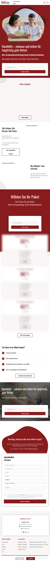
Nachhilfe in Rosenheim (34, 529)
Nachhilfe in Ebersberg (22, 531)
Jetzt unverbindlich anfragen (10, 136)
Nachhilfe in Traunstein (43, 529)
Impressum (4, 538)
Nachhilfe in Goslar (21, 533)
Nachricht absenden (25, 486)
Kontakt (3, 533)
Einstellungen (19, 558)
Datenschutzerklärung (21, 479)
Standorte (4, 531)
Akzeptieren (30, 558)
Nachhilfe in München (42, 526)
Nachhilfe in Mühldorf (34, 526)
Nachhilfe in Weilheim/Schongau (36, 531)
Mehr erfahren (25, 102)
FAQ (3, 536)
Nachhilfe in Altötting (22, 526)
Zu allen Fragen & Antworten (25, 360)
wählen (14, 3)
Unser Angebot (5, 526)
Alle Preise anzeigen (25, 319)
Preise (3, 529)
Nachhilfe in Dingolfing (22, 529)
